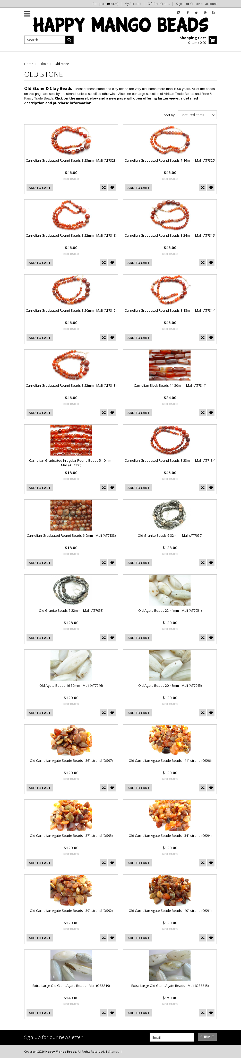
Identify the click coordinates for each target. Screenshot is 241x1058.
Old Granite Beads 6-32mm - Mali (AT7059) (170, 535)
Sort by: (169, 115)
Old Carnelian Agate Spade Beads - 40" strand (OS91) (170, 910)
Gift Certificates (159, 4)
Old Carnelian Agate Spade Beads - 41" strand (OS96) (170, 760)
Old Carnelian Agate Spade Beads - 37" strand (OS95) (71, 835)
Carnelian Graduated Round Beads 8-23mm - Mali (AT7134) (170, 460)
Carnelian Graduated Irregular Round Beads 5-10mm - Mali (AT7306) (71, 462)
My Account (133, 4)
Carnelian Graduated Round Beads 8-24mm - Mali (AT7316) (170, 235)
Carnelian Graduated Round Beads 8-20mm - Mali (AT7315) (71, 310)
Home (28, 64)
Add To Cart (40, 187)
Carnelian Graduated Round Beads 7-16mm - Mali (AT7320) (170, 160)
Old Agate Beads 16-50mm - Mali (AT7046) (71, 685)
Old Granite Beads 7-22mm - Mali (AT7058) (71, 610)
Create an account (203, 4)
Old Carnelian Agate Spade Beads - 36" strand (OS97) (71, 760)
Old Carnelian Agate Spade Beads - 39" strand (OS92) (71, 910)
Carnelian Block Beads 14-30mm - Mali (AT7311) (170, 385)
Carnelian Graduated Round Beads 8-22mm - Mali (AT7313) (71, 385)
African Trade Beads (179, 94)
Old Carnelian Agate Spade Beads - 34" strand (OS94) (170, 835)
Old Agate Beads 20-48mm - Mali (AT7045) (170, 685)
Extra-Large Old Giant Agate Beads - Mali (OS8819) (71, 985)
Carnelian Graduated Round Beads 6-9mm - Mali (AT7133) (71, 535)
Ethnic (44, 64)
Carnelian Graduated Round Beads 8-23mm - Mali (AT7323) (71, 160)
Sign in (180, 4)
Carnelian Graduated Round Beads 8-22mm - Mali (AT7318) (71, 235)
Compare (105, 4)
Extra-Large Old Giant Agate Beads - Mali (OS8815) (170, 985)
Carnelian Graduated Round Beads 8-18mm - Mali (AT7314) (170, 310)
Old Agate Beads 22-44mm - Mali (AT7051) (170, 610)
